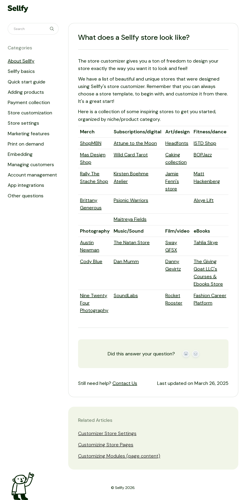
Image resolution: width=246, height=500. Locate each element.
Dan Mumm (126, 261)
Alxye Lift (204, 200)
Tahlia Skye (206, 242)
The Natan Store (132, 242)
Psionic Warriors (131, 200)
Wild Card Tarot (131, 155)
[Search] (33, 29)
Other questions (25, 196)
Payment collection (29, 102)
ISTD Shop (205, 143)
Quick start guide (26, 82)
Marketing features (28, 133)
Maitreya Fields (130, 219)
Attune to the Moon (135, 143)
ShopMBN (90, 143)
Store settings (23, 123)
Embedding (20, 154)
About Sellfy (21, 61)
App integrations (26, 185)
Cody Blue (91, 261)
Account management (32, 175)
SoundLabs (126, 295)
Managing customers (31, 164)
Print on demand (26, 144)
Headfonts (176, 143)
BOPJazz (203, 155)
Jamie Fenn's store (172, 181)
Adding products (26, 92)
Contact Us (124, 383)
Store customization (30, 113)
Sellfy (119, 487)
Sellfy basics (21, 71)
